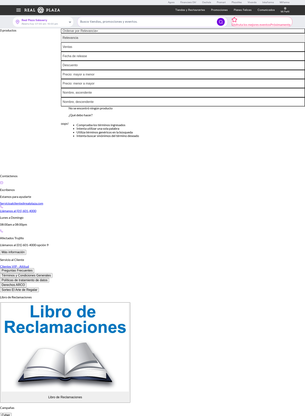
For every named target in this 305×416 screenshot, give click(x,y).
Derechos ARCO (13, 285)
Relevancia (70, 37)
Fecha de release (74, 56)
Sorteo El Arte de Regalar (19, 289)
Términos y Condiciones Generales (26, 275)
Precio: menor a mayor (78, 83)
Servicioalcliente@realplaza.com (21, 203)
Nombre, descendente (77, 101)
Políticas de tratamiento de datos (25, 280)
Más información (13, 252)
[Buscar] (221, 22)
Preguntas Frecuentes (17, 270)
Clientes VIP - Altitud (14, 266)
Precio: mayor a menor (78, 74)
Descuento (70, 65)
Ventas (67, 46)
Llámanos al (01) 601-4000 (18, 211)
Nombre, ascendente (77, 92)
